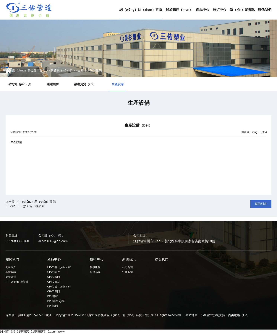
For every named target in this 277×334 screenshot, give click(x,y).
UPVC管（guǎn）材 (59, 267)
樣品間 (39, 206)
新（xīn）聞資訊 (242, 10)
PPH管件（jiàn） (57, 301)
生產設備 (118, 84)
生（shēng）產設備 (17, 281)
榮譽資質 (11, 276)
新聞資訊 (129, 259)
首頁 (42, 70)
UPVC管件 (53, 272)
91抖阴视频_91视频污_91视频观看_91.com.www (32, 331)
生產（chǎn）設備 (89, 70)
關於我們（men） (179, 10)
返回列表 (261, 203)
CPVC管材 (53, 281)
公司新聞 (127, 267)
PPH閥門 (52, 305)
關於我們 (12, 259)
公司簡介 (11, 267)
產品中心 (202, 10)
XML (203, 315)
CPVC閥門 (53, 291)
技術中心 (219, 10)
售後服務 (95, 267)
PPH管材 (52, 296)
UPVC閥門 (53, 276)
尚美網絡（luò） (239, 315)
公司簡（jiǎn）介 (19, 84)
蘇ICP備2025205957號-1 (34, 315)
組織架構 (53, 84)
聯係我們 (264, 10)
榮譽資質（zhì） (85, 84)
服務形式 (95, 272)
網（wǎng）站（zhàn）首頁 (140, 10)
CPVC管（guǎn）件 (59, 286)
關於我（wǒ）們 (61, 70)
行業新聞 (127, 272)
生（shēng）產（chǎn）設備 (36, 201)
